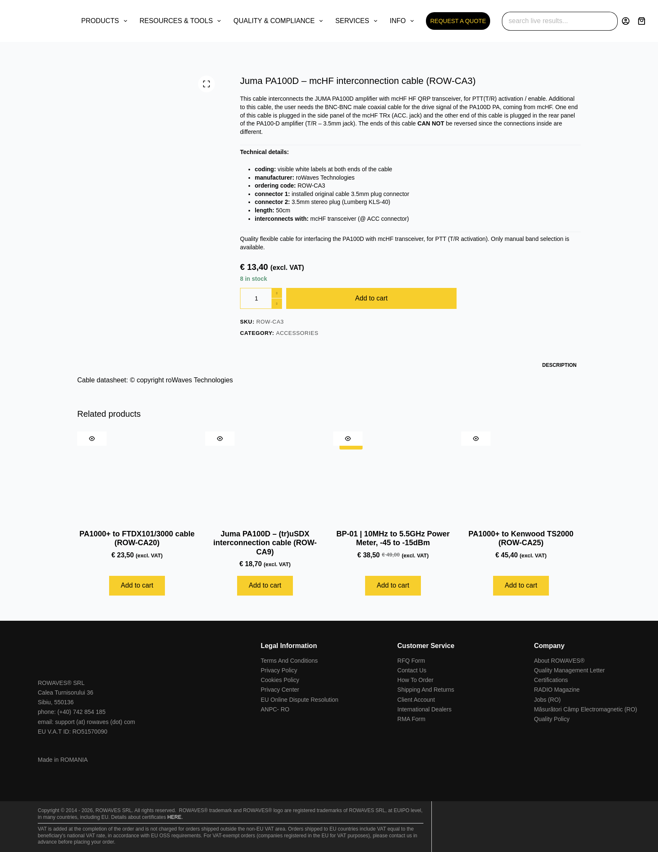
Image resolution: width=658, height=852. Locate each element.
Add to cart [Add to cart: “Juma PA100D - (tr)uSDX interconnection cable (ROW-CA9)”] (265, 585)
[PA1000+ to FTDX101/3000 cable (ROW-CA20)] (137, 476)
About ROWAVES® (559, 660)
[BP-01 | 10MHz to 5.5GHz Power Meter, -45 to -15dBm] (393, 476)
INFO (403, 21)
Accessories (297, 333)
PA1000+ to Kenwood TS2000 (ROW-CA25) (520, 538)
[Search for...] (550, 21)
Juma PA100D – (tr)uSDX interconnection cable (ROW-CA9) (265, 543)
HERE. (175, 817)
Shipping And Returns (425, 689)
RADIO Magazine (557, 689)
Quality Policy (551, 719)
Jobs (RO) (547, 699)
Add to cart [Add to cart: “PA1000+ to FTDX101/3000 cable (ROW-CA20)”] (137, 585)
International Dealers (424, 709)
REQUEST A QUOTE (458, 21)
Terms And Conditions (289, 660)
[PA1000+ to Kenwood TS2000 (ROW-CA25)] (521, 476)
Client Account (416, 699)
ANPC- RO (275, 709)
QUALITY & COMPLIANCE (279, 21)
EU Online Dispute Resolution (299, 699)
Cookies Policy (280, 680)
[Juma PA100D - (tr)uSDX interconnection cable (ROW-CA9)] (265, 476)
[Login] (625, 21)
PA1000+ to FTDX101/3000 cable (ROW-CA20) (136, 538)
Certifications (551, 680)
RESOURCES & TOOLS (182, 21)
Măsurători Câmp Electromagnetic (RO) (585, 709)
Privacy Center (280, 689)
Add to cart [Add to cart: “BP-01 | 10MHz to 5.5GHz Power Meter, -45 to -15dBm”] (393, 585)
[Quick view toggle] (92, 438)
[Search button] (608, 21)
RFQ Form (411, 660)
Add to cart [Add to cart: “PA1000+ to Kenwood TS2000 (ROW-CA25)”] (521, 585)
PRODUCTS (106, 21)
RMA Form (411, 719)
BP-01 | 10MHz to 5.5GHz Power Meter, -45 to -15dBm (392, 538)
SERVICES (358, 21)
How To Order (415, 680)
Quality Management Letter (569, 670)
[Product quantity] (261, 298)
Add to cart (371, 298)
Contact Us (411, 670)
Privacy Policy (279, 670)
